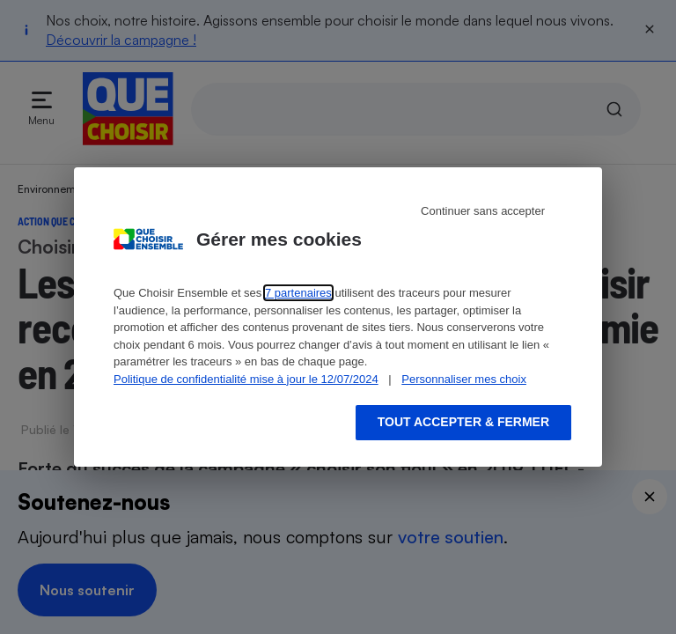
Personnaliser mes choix (463, 379)
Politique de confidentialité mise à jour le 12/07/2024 (246, 379)
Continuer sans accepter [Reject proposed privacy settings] (483, 210)
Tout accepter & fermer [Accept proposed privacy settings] (463, 422)
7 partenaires (298, 292)
